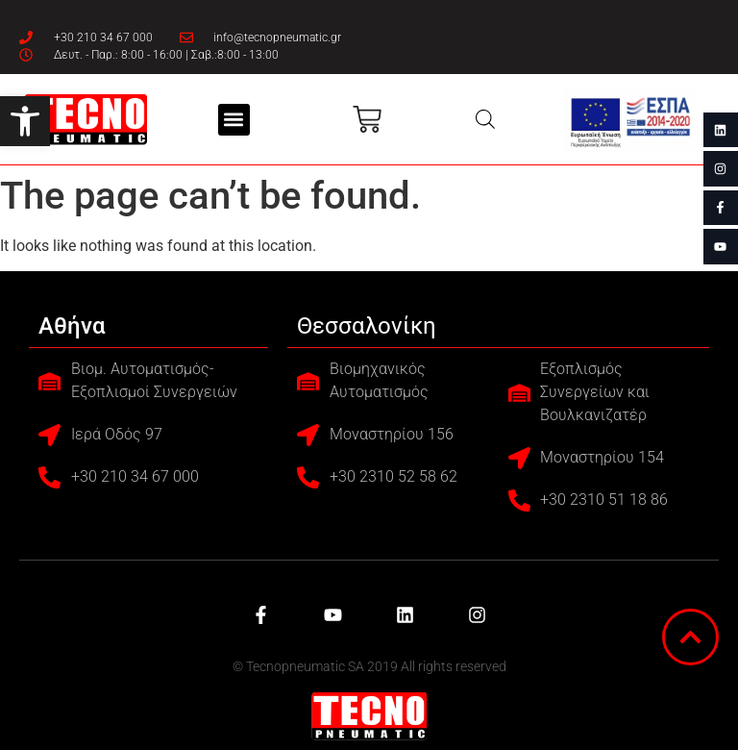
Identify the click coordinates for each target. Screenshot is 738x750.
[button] (25, 121)
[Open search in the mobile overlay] (485, 119)
